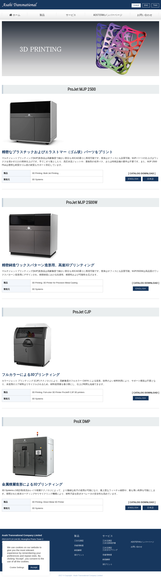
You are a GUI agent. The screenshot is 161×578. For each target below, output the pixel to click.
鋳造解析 (78, 550)
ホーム (14, 14)
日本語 (150, 179)
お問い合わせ (144, 14)
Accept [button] (34, 567)
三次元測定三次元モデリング (110, 549)
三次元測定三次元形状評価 (109, 542)
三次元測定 (79, 541)
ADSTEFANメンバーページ (107, 14)
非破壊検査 (79, 545)
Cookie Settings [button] (17, 567)
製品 (42, 14)
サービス (71, 14)
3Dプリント (79, 555)
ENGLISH (133, 179)
